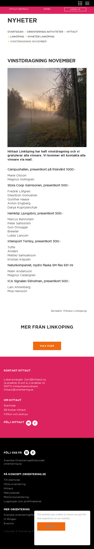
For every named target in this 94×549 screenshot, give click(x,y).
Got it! (51, 526)
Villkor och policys (16, 414)
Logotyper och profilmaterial (22, 501)
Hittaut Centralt (18, 9)
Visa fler (47, 346)
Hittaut (72, 31)
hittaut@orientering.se (18, 389)
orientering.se (13, 463)
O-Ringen (10, 519)
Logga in (75, 9)
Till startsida (12, 479)
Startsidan (15, 31)
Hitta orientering (15, 484)
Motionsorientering (16, 496)
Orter (47, 9)
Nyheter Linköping (41, 36)
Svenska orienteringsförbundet (24, 514)
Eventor (9, 523)
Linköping (17, 36)
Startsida (10, 405)
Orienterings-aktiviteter (45, 31)
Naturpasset (12, 492)
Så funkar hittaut (15, 409)
